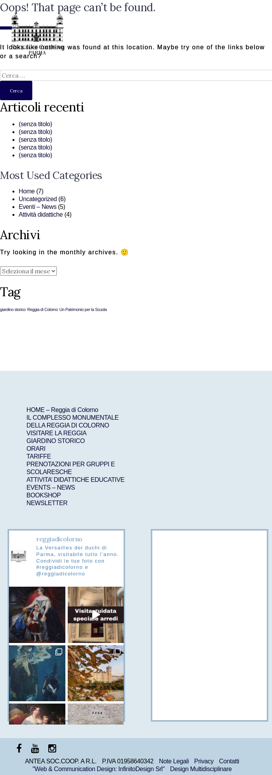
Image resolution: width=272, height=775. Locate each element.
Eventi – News (37, 206)
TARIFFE (38, 456)
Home (27, 191)
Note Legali (174, 761)
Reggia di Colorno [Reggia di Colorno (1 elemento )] (42, 309)
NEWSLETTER (46, 503)
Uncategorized (38, 199)
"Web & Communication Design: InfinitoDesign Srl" (98, 769)
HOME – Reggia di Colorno (62, 410)
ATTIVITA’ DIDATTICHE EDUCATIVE (75, 479)
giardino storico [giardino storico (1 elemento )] (13, 309)
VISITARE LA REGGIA (56, 433)
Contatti (229, 761)
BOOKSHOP (43, 495)
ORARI (36, 448)
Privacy (204, 761)
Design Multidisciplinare (201, 769)
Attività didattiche (41, 214)
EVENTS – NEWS (50, 487)
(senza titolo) (35, 124)
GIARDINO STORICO (55, 441)
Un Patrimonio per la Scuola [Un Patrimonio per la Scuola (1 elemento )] (83, 309)
